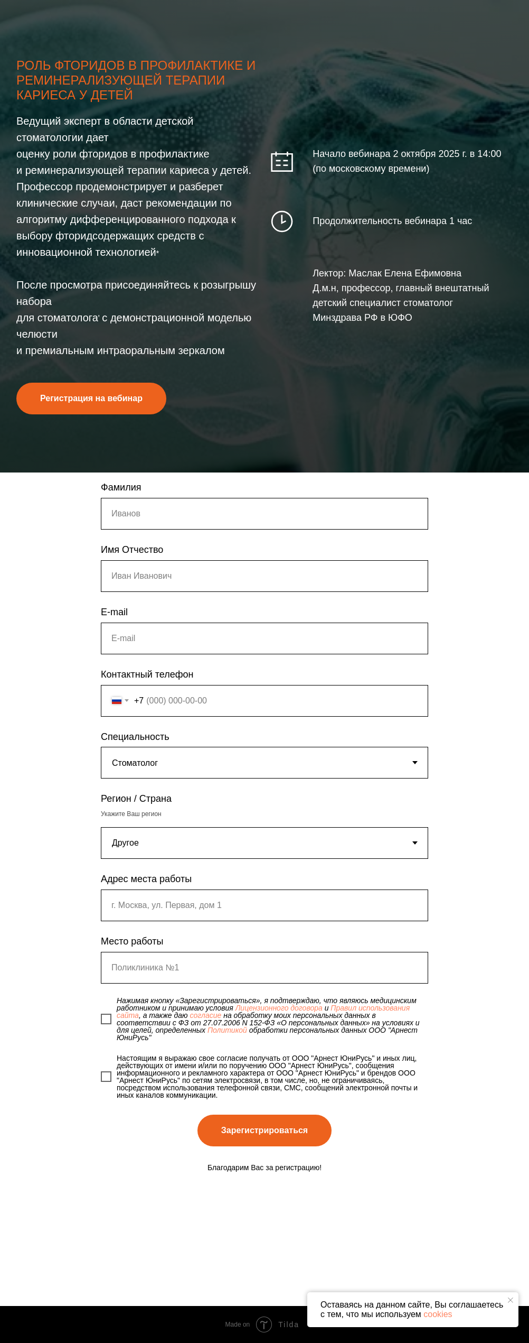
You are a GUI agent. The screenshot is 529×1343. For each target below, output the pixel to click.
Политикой (227, 1030)
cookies (437, 1314)
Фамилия (121, 487)
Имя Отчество (132, 549)
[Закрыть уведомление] (510, 1300)
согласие (205, 1015)
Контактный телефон (147, 674)
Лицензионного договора (279, 1008)
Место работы (132, 941)
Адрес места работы (146, 879)
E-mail (114, 612)
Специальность (135, 736)
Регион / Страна (136, 798)
